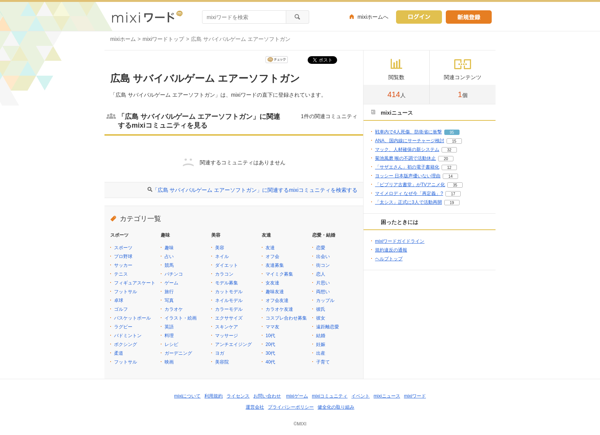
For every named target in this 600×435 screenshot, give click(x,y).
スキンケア (226, 326)
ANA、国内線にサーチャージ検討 (409, 140)
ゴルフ (121, 309)
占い (169, 256)
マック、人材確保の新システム (407, 149)
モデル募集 (226, 283)
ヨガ (219, 353)
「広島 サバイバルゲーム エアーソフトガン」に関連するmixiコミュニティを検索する (254, 190)
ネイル (222, 256)
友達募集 (275, 265)
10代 (270, 335)
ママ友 (272, 326)
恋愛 (320, 247)
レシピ (171, 344)
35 (455, 185)
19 (452, 203)
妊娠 (320, 344)
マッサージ (226, 335)
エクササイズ (229, 318)
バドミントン (128, 335)
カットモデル (229, 291)
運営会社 (255, 407)
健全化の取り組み (336, 407)
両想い (323, 291)
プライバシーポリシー (291, 407)
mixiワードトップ (163, 39)
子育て (323, 362)
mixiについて (187, 396)
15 (454, 141)
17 (453, 194)
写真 (169, 300)
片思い (323, 283)
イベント (360, 396)
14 (450, 176)
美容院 (222, 362)
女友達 (272, 283)
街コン (323, 265)
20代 (270, 344)
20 (446, 159)
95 (452, 132)
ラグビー (123, 326)
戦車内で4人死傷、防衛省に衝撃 (408, 132)
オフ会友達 (277, 300)
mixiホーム (123, 39)
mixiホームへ (372, 17)
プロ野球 (123, 256)
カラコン (224, 274)
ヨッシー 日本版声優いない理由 (407, 176)
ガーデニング (178, 353)
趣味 (169, 247)
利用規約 (213, 396)
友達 (270, 247)
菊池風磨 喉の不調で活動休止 (405, 158)
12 (449, 168)
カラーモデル (229, 309)
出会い (323, 256)
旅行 (169, 291)
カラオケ (174, 309)
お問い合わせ (267, 396)
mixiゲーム (297, 396)
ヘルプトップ (389, 258)
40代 (270, 362)
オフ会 (272, 256)
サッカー (123, 265)
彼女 (320, 318)
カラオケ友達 (279, 309)
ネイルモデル (229, 300)
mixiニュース (386, 396)
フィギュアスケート (134, 283)
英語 (169, 326)
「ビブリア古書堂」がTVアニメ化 (410, 184)
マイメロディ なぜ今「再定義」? (409, 193)
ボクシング (125, 344)
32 (449, 150)
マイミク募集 (279, 274)
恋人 (320, 274)
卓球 (118, 300)
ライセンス (238, 396)
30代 (270, 353)
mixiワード (415, 396)
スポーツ (123, 247)
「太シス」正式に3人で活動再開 (408, 202)
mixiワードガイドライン (399, 241)
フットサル (125, 291)
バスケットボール (132, 318)
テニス (121, 274)
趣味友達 (275, 291)
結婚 (320, 335)
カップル (325, 300)
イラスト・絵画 (181, 318)
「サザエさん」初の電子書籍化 (407, 167)
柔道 (118, 353)
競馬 (169, 265)
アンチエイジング (233, 344)
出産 (320, 353)
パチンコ (174, 274)
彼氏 (320, 309)
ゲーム (171, 283)
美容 (219, 247)
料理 (169, 335)
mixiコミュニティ (329, 396)
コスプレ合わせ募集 (286, 318)
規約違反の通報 (391, 250)
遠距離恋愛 (327, 326)
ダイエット (226, 265)
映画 (169, 362)
